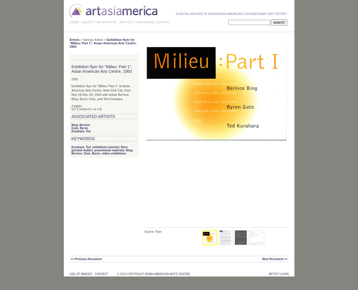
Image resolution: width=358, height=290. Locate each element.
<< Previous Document (86, 259)
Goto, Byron (80, 128)
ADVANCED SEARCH (153, 22)
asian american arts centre (167, 274)
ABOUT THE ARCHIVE (99, 22)
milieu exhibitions (114, 153)
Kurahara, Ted (81, 131)
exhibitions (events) (105, 147)
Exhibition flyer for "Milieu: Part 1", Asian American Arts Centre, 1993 (103, 43)
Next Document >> (275, 259)
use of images (81, 274)
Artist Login (278, 274)
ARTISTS (127, 22)
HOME (74, 22)
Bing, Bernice (81, 125)
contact (101, 274)
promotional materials (109, 150)
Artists (75, 39)
